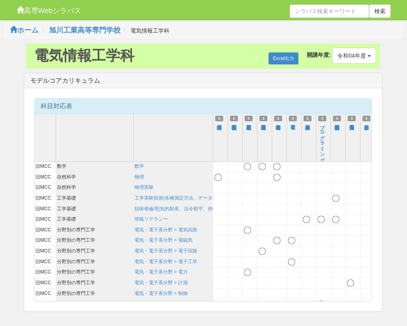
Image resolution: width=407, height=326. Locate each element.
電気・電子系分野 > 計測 (161, 282)
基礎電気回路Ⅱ (248, 123)
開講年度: (319, 55)
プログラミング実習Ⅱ (322, 143)
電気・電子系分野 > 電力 (161, 272)
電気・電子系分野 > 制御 (161, 293)
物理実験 (144, 187)
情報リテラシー (151, 219)
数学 (139, 166)
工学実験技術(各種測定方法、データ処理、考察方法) (190, 198)
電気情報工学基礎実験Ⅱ (337, 123)
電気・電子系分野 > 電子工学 (165, 261)
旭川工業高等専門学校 (85, 30)
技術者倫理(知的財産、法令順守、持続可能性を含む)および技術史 (205, 209)
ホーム (24, 30)
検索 (380, 11)
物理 (139, 177)
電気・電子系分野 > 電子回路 (165, 251)
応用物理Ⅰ (219, 123)
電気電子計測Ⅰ (351, 123)
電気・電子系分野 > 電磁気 (163, 240)
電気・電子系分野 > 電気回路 (165, 230)
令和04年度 (353, 55)
